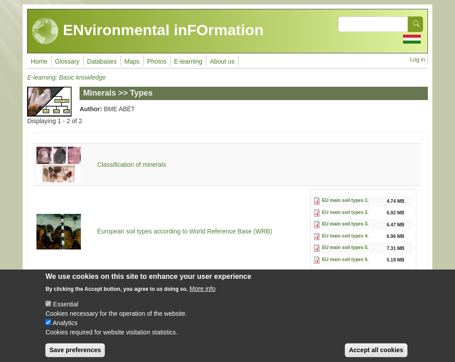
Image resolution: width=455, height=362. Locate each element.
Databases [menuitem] (102, 61)
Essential (65, 311)
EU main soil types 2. (345, 212)
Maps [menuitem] (132, 61)
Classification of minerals (131, 164)
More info (203, 296)
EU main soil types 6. (345, 259)
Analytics (65, 330)
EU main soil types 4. (345, 235)
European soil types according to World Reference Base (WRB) (184, 231)
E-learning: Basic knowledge (66, 77)
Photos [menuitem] (157, 61)
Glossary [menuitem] (67, 61)
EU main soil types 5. (345, 247)
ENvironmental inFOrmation (147, 31)
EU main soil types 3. (345, 223)
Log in (417, 59)
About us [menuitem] (222, 61)
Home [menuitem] (39, 61)
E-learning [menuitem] (188, 61)
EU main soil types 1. (345, 200)
